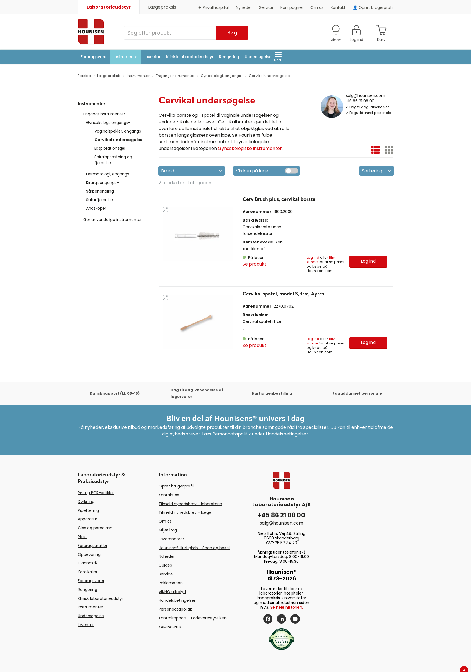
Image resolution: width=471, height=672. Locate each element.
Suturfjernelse (99, 200)
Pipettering (88, 510)
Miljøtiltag (168, 530)
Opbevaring (89, 554)
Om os (316, 7)
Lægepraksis (162, 7)
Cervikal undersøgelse (118, 139)
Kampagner (291, 7)
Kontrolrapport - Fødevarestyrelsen (193, 618)
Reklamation (171, 583)
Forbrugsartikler (92, 545)
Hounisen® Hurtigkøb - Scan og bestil (194, 548)
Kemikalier (87, 572)
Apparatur (87, 519)
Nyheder (244, 7)
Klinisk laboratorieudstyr (189, 56)
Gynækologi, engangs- (108, 122)
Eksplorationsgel (109, 148)
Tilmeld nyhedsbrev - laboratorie (190, 504)
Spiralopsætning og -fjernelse (114, 159)
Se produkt (254, 264)
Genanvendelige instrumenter (112, 219)
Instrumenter (126, 56)
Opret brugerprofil (176, 486)
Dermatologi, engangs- (108, 174)
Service (266, 7)
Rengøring (229, 56)
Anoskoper (96, 208)
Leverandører (171, 539)
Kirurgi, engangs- (102, 182)
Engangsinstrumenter (104, 114)
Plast (82, 536)
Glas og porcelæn (95, 528)
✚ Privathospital (213, 7)
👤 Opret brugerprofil (373, 7)
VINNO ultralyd (172, 592)
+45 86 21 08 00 (281, 515)
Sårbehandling (100, 191)
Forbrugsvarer (94, 56)
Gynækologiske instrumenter (250, 148)
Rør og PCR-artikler (96, 492)
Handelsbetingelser (177, 600)
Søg (232, 32)
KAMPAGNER (170, 627)
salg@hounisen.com (365, 95)
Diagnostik (88, 563)
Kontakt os (169, 495)
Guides (165, 565)
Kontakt (338, 7)
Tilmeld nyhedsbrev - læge (185, 512)
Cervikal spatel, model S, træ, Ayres (283, 294)
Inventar (152, 56)
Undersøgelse (258, 56)
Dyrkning (86, 501)
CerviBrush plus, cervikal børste (279, 199)
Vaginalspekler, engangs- (118, 131)
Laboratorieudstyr (109, 7)
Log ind (313, 257)
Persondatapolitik (175, 609)
